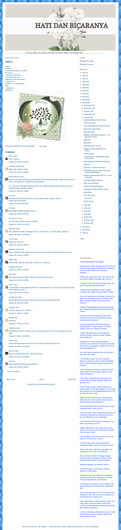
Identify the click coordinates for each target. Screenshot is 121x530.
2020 (84, 81)
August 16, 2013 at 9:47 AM (18, 214)
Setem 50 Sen (89, 201)
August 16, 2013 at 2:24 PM (18, 255)
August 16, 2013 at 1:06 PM (18, 245)
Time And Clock (89, 195)
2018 (84, 88)
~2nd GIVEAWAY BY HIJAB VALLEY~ (97, 126)
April (86, 214)
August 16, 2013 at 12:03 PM (19, 234)
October (87, 111)
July (86, 205)
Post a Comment (13, 371)
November (88, 108)
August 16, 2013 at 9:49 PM (18, 303)
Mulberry (87, 164)
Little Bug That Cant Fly (92, 146)
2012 (84, 227)
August (87, 117)
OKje (10, 274)
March (86, 217)
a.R (10, 208)
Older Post (72, 379)
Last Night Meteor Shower (93, 180)
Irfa (10, 195)
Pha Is (11, 156)
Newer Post (10, 379)
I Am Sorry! (88, 198)
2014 (84, 100)
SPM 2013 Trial (89, 132)
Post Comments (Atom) (46, 384)
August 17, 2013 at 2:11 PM (18, 323)
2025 (84, 72)
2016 (84, 94)
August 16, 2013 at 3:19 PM (18, 270)
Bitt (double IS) (14, 176)
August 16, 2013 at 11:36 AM (19, 224)
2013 (84, 103)
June (86, 208)
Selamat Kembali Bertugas (93, 186)
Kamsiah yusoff (14, 166)
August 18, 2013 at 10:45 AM (19, 357)
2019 (84, 84)
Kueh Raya (88, 192)
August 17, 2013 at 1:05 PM (18, 313)
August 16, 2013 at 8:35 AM (18, 203)
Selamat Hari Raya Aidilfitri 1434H (96, 189)
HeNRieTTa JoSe (87, 61)
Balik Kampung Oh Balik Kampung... (97, 161)
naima (11, 340)
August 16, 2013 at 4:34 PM (18, 280)
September (88, 114)
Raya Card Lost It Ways (92, 129)
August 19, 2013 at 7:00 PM (18, 367)
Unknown (12, 229)
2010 (84, 233)
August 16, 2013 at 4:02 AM (18, 162)
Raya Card (87, 143)
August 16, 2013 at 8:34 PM (18, 292)
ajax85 (11, 318)
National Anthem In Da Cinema (95, 120)
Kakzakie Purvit (14, 249)
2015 (84, 97)
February (87, 220)
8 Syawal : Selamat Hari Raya (94, 167)
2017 (84, 91)
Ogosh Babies (89, 154)
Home (41, 379)
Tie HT (11, 239)
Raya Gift (87, 140)
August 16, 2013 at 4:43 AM (18, 172)
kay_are (12, 351)
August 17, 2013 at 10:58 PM (19, 336)
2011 (84, 230)
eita (10, 361)
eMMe (11, 259)
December (88, 105)
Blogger (95, 526)
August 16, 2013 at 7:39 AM (18, 191)
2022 (84, 75)
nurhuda (12, 307)
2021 (84, 78)
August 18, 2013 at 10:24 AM (19, 346)
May (85, 211)
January (87, 223)
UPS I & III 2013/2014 (91, 183)
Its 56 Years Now (90, 123)
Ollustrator (79, 526)
